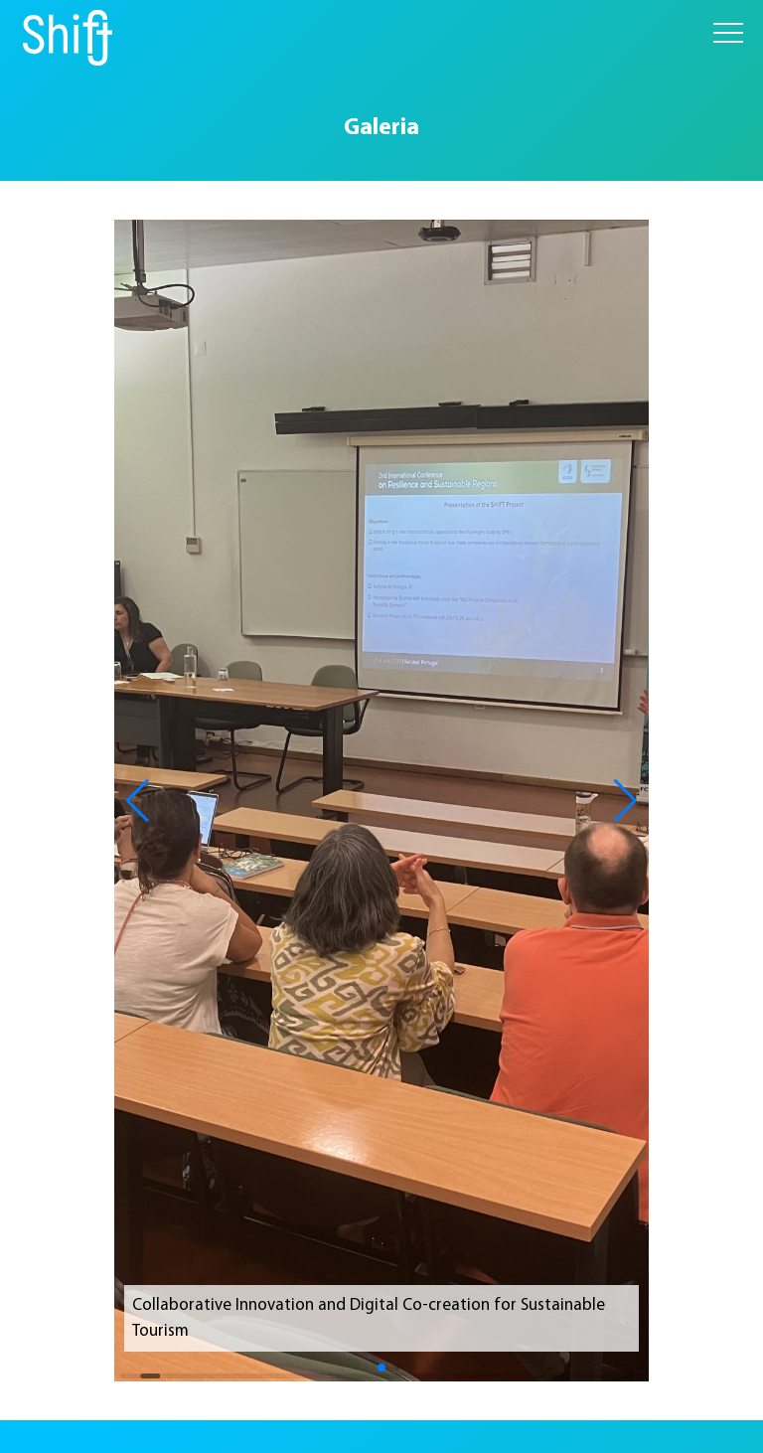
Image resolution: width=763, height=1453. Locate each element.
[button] (137, 801)
